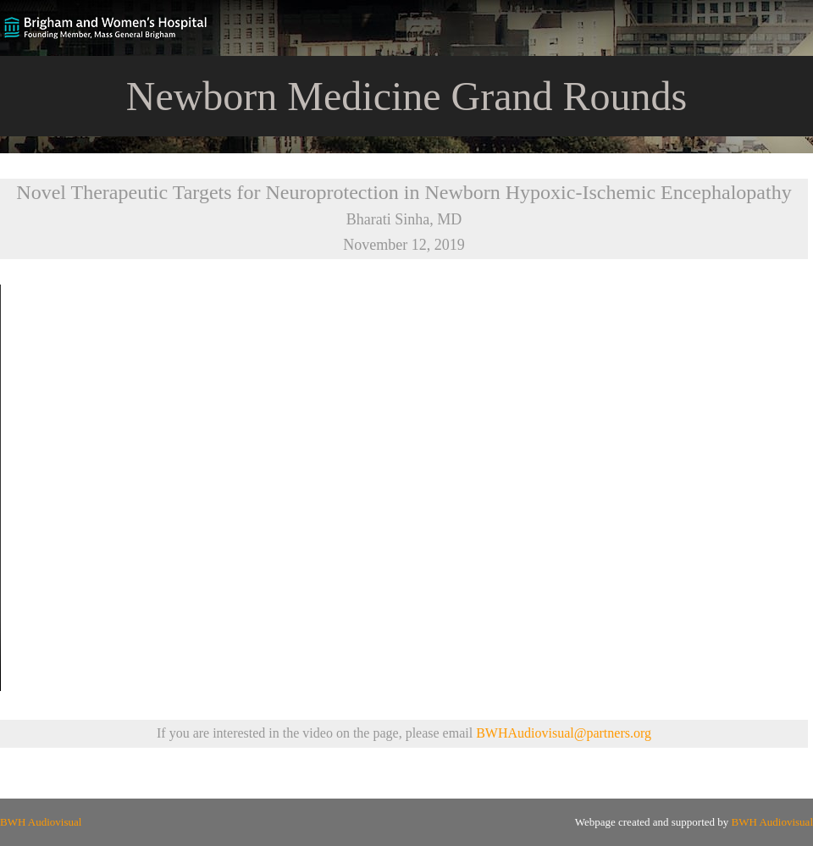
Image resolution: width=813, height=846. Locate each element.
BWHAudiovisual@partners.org (563, 733)
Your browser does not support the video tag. (406, 488)
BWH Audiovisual (40, 822)
